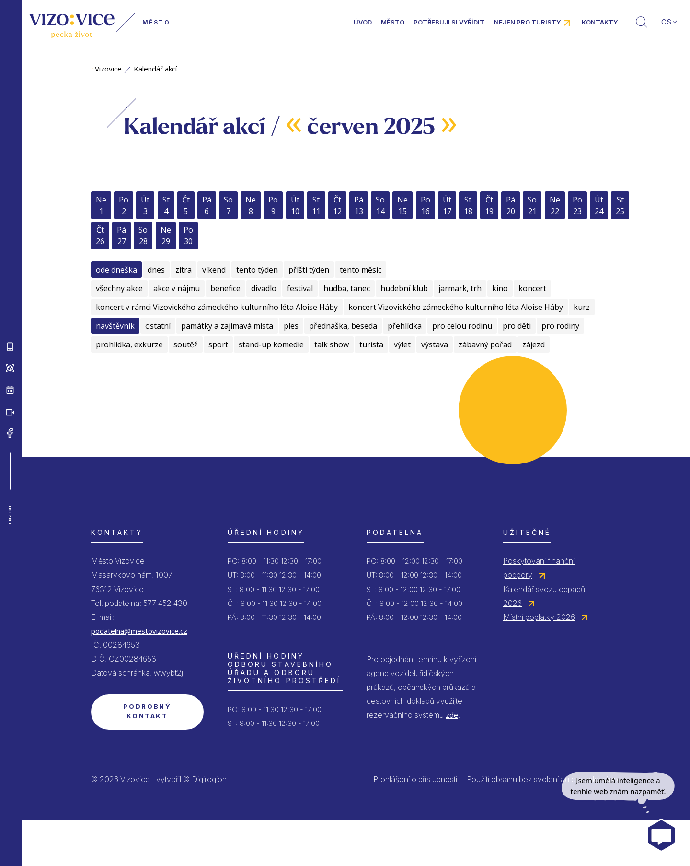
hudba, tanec (346, 288)
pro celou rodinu (462, 325)
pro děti (517, 325)
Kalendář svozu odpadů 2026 (544, 596)
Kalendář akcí (155, 68)
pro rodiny (560, 325)
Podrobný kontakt (147, 711)
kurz (582, 307)
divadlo (263, 288)
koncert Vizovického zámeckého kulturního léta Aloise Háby (455, 307)
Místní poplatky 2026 (539, 617)
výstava (434, 344)
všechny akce (119, 288)
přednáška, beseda (343, 325)
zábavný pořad (485, 344)
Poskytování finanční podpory (539, 568)
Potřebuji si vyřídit (449, 22)
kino (500, 288)
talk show (331, 344)
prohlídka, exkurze (129, 344)
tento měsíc (360, 269)
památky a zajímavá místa (227, 325)
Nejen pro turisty (527, 22)
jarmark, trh (460, 288)
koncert (532, 288)
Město (392, 22)
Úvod (363, 22)
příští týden (308, 269)
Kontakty (600, 22)
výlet (402, 344)
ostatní (158, 325)
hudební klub (404, 288)
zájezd (533, 344)
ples (291, 325)
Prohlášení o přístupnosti (415, 779)
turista (371, 344)
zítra (183, 269)
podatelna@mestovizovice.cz (139, 631)
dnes (156, 269)
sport (218, 344)
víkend (214, 269)
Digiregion (209, 779)
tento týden (257, 269)
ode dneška (116, 269)
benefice (225, 288)
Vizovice (106, 68)
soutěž (185, 344)
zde (452, 715)
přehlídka (405, 325)
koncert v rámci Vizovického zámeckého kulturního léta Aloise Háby (217, 307)
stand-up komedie (271, 344)
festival (300, 288)
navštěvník (115, 325)
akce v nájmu (176, 288)
